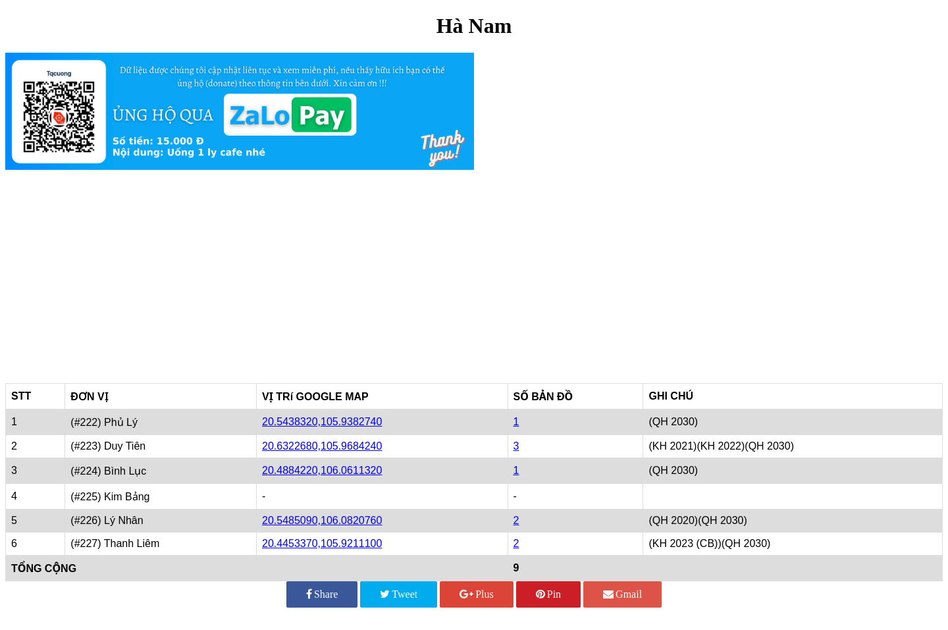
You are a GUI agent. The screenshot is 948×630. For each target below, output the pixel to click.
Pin (548, 594)
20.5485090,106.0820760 (322, 520)
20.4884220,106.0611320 (322, 470)
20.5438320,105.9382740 (322, 421)
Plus (477, 594)
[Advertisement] (474, 271)
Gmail (622, 594)
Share (322, 594)
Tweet (398, 594)
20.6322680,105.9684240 (322, 446)
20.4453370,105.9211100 (322, 543)
